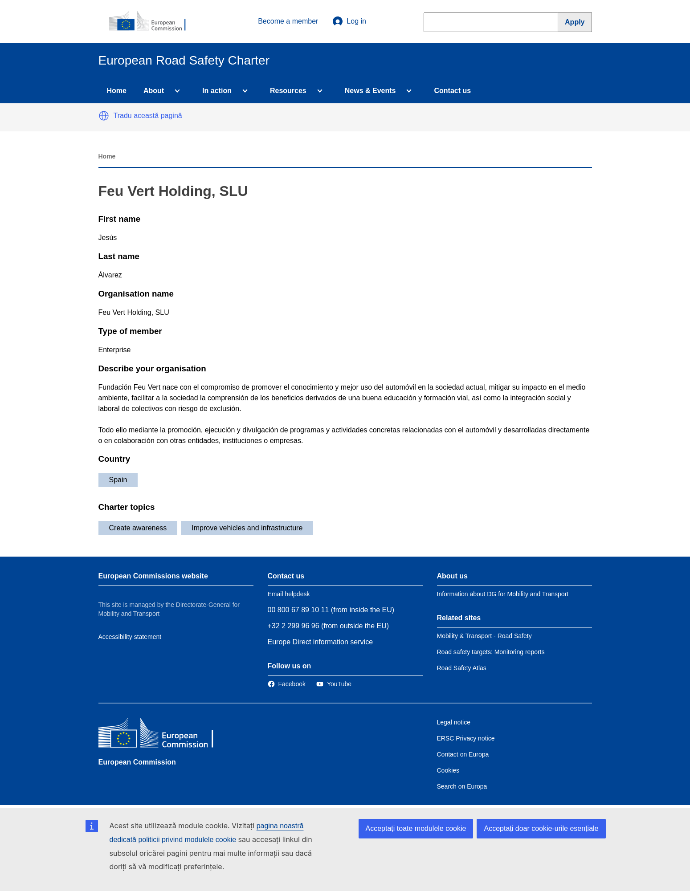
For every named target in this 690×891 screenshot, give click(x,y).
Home (117, 90)
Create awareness (138, 528)
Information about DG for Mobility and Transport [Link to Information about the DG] (503, 594)
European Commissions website (153, 576)
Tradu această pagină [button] (148, 115)
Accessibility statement (130, 636)
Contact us (452, 90)
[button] (103, 115)
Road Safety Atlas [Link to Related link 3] (461, 667)
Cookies (448, 770)
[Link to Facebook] (287, 683)
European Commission (137, 762)
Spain (118, 480)
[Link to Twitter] (333, 683)
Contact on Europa (463, 754)
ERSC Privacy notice (466, 738)
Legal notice (454, 722)
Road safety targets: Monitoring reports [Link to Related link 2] (491, 651)
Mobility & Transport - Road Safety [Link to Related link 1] (484, 635)
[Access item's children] (175, 91)
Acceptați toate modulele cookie (416, 828)
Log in (349, 21)
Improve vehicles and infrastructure (247, 528)
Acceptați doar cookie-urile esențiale (541, 828)
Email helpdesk (289, 594)
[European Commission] (152, 21)
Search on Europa (462, 786)
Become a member (288, 21)
